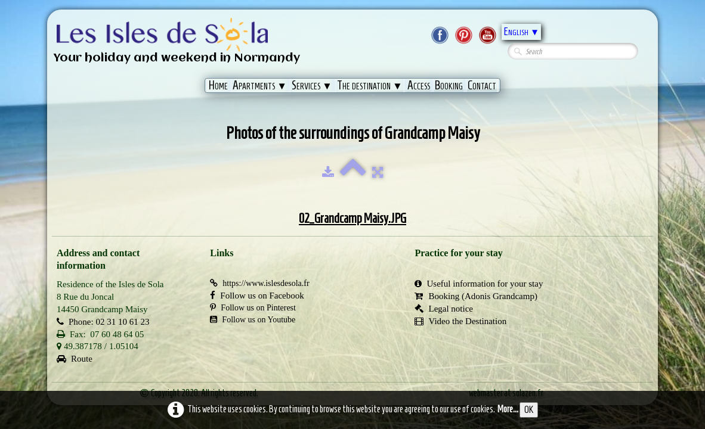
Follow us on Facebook (257, 295)
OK (528, 410)
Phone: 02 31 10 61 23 (103, 322)
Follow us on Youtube (252, 319)
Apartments (260, 85)
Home (218, 85)
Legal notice (444, 308)
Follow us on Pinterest (253, 307)
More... (507, 409)
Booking (449, 85)
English (521, 32)
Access (418, 85)
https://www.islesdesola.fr (259, 283)
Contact (482, 85)
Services (312, 85)
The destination (370, 85)
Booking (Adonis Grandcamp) (476, 296)
